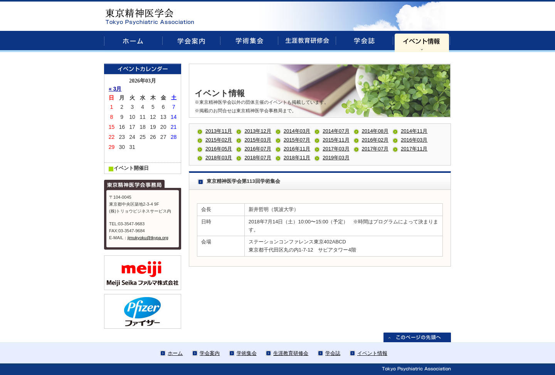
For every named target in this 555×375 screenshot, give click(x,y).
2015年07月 (297, 140)
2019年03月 (336, 157)
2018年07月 (257, 157)
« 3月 (115, 89)
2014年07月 (336, 131)
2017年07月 (375, 149)
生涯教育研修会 (290, 353)
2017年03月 (336, 149)
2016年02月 (375, 140)
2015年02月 (218, 140)
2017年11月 (414, 149)
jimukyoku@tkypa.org (148, 237)
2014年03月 (297, 131)
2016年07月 (257, 149)
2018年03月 (218, 157)
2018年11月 (297, 157)
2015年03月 (257, 140)
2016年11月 (297, 149)
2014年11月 (414, 131)
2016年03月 (414, 140)
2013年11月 (218, 131)
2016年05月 (218, 149)
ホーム (175, 353)
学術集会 (247, 353)
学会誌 (332, 353)
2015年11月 (336, 140)
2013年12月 (257, 131)
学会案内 (210, 353)
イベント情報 (372, 353)
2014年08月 (375, 131)
